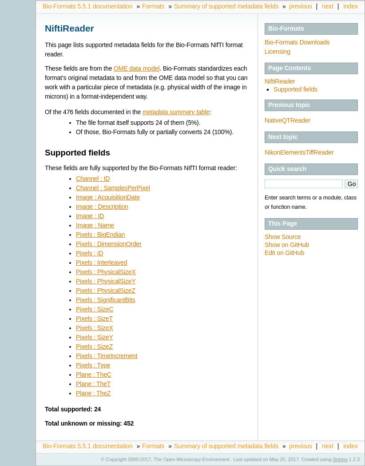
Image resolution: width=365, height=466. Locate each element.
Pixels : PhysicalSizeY (106, 281)
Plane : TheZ (93, 393)
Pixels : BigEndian (100, 234)
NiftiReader (280, 81)
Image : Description (102, 206)
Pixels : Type (93, 365)
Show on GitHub (287, 244)
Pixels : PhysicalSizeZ (105, 290)
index (350, 6)
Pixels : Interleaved (101, 262)
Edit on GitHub (284, 252)
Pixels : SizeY (94, 337)
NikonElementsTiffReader (299, 152)
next (327, 6)
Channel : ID (93, 178)
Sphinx (340, 459)
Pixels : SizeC (94, 309)
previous (300, 6)
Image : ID (90, 215)
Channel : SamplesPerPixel (113, 187)
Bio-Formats (286, 28)
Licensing (277, 51)
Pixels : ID (89, 253)
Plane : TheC (93, 374)
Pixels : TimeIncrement (107, 355)
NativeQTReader (287, 120)
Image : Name (95, 225)
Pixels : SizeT (94, 318)
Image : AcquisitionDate (108, 197)
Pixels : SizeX (94, 327)
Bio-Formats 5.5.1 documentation (88, 6)
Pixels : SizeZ (94, 346)
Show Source (283, 236)
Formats (153, 6)
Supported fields (295, 89)
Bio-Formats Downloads (297, 42)
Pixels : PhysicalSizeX (106, 271)
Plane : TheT (93, 383)
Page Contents (289, 68)
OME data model (136, 68)
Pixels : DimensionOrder (109, 243)
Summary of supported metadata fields (226, 6)
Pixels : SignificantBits (105, 299)
